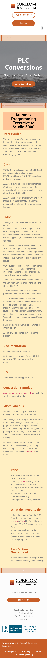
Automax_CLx (27, 393)
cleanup (23, 481)
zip (16, 521)
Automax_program (11, 393)
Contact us (30, 452)
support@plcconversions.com (23, 592)
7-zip (22, 521)
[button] (42, 28)
